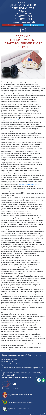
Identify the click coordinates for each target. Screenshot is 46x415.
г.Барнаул (23, 11)
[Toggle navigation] (23, 30)
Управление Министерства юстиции (17, 402)
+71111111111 (23, 19)
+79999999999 (23, 16)
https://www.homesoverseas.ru (20, 120)
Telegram (34, 25)
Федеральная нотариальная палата (17, 395)
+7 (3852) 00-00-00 (23, 13)
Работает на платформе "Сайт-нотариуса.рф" (32, 414)
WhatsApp (12, 25)
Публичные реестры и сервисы (16, 408)
